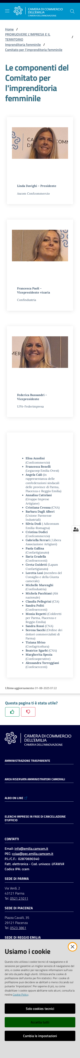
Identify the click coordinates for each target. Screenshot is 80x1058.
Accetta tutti (40, 1022)
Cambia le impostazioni (40, 1035)
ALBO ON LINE (16, 798)
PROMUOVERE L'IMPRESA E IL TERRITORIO (27, 37)
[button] (72, 11)
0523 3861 (18, 927)
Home (9, 29)
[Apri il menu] (7, 10)
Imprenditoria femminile (23, 44)
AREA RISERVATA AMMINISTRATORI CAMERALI (35, 779)
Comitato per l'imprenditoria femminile (33, 49)
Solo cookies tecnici (40, 1008)
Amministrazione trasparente (27, 760)
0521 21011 (19, 898)
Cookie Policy (20, 994)
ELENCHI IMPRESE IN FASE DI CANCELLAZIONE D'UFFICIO (35, 818)
